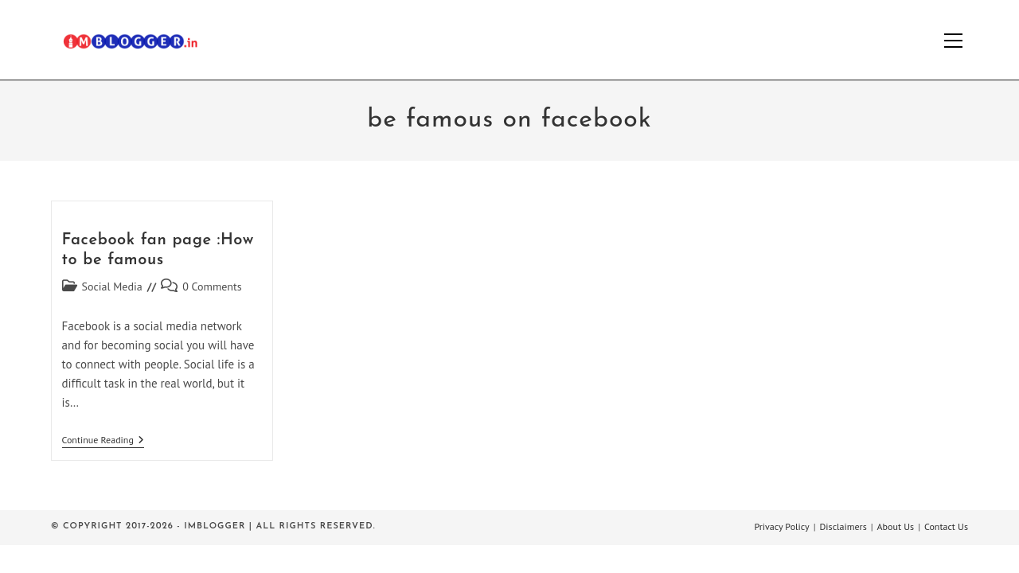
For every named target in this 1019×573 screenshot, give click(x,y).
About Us (896, 526)
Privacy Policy (781, 526)
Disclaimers (843, 526)
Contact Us (946, 526)
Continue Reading (103, 441)
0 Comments (212, 286)
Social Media (112, 286)
